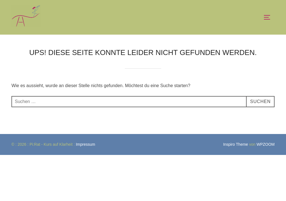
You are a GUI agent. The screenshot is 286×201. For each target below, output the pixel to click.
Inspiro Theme (235, 144)
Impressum (86, 144)
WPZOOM (266, 144)
